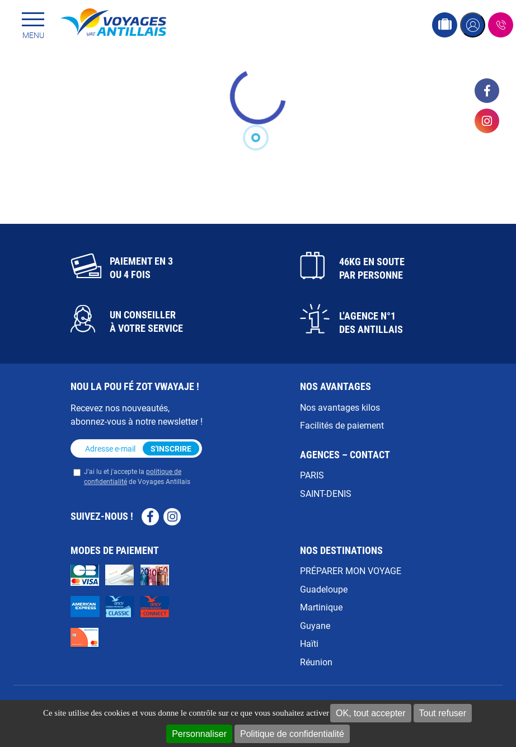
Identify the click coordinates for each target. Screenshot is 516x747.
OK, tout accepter (371, 713)
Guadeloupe (324, 589)
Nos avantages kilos (340, 407)
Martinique (321, 607)
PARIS (312, 475)
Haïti (309, 643)
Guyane (315, 625)
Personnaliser (199, 734)
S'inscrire (171, 448)
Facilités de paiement (342, 425)
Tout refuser (442, 713)
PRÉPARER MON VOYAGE (350, 570)
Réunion (316, 662)
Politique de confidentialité (292, 734)
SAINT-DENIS (325, 493)
